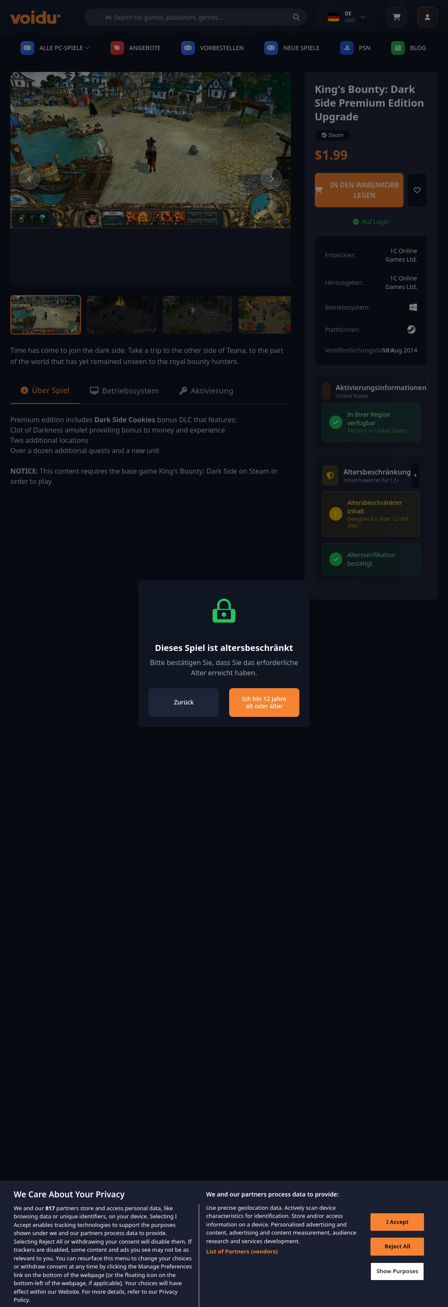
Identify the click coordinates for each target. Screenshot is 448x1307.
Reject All (397, 1253)
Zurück (184, 702)
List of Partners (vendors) (242, 1258)
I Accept (397, 1228)
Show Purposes (397, 1278)
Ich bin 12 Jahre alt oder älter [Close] (264, 702)
